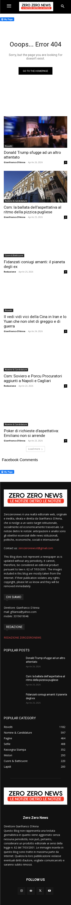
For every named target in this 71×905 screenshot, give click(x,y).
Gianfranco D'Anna (14, 162)
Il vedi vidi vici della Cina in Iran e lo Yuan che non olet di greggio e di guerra (35, 321)
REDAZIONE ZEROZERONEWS (22, 637)
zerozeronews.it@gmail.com (35, 548)
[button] (62, 6)
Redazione (10, 271)
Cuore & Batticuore (14, 255)
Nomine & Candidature (16, 201)
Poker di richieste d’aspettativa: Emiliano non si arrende (31, 433)
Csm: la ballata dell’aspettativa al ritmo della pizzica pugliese (32, 209)
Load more (35, 449)
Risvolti (8, 146)
